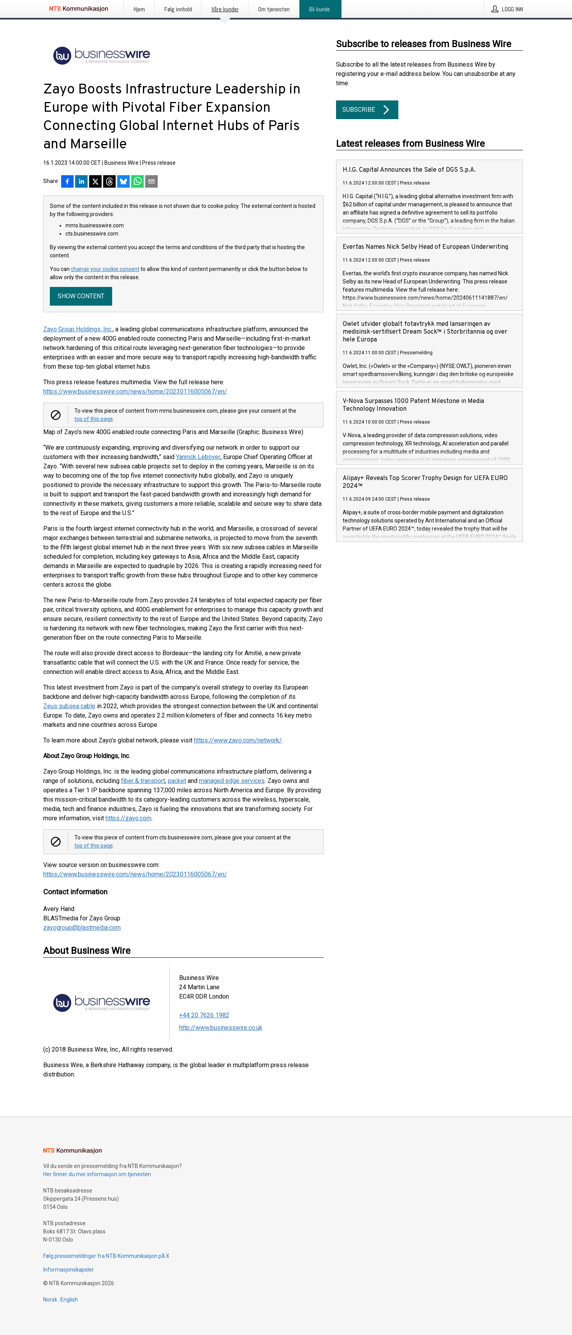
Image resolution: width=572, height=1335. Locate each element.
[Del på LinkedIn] (81, 182)
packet (177, 780)
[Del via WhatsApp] (137, 182)
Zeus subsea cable (69, 706)
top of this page (93, 419)
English (69, 1299)
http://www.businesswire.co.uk (220, 1027)
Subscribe (367, 110)
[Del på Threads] (109, 182)
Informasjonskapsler (68, 1269)
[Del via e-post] (151, 182)
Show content (81, 296)
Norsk (50, 1299)
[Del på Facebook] (67, 182)
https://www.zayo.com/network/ (238, 740)
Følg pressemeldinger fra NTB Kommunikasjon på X (106, 1256)
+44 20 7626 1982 (204, 1015)
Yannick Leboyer (198, 457)
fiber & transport (143, 780)
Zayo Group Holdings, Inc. (78, 329)
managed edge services (232, 780)
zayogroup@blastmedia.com (82, 927)
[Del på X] (95, 182)
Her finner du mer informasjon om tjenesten (97, 1174)
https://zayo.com (128, 818)
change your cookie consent (105, 269)
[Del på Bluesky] (123, 182)
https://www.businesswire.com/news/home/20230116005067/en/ (135, 391)
